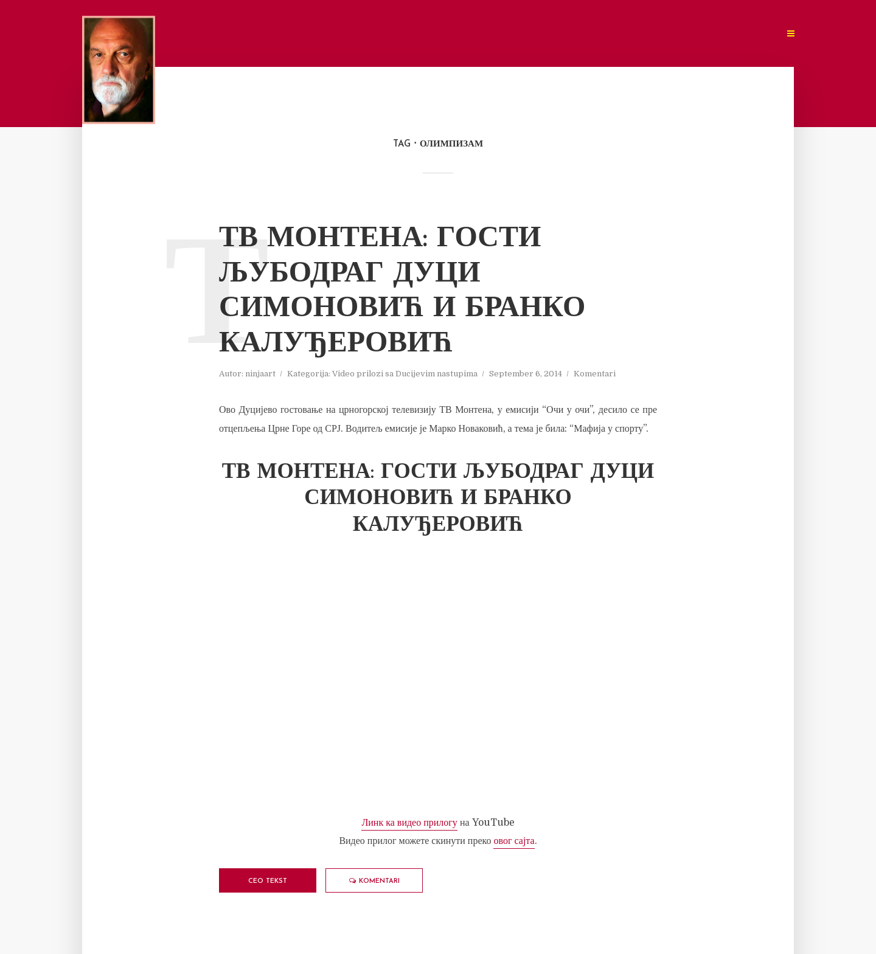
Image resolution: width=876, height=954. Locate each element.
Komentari (595, 373)
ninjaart (260, 373)
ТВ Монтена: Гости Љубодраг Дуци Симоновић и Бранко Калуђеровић (402, 291)
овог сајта (513, 840)
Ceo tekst (267, 881)
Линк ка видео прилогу (409, 822)
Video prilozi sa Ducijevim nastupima (405, 373)
